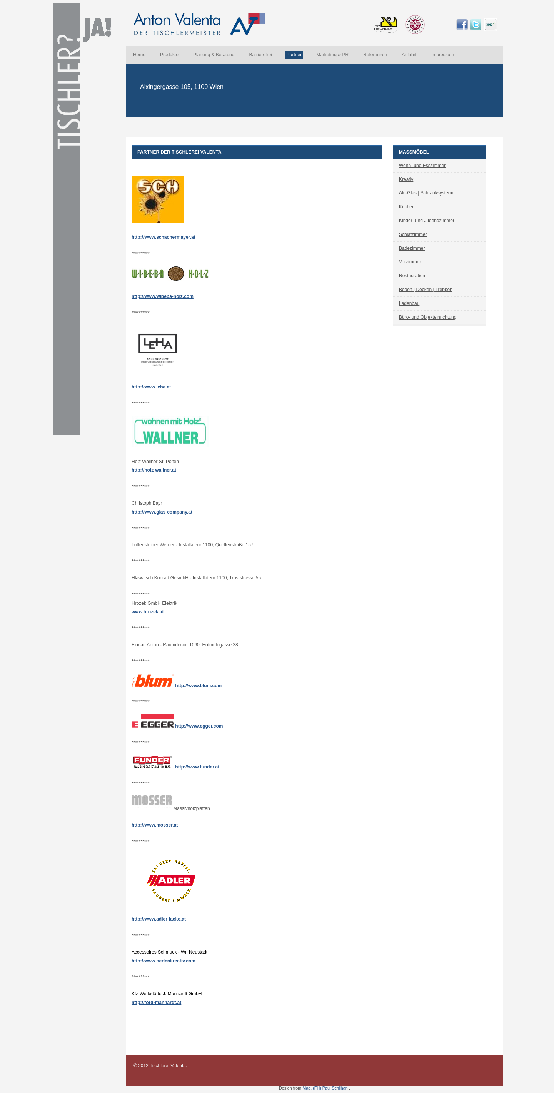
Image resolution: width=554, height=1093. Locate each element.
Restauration (412, 275)
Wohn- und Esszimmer (422, 165)
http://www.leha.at (151, 387)
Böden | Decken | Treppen (425, 289)
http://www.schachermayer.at (163, 237)
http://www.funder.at (197, 767)
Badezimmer (412, 248)
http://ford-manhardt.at (156, 1002)
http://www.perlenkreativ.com (163, 961)
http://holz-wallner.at (154, 470)
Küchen (407, 206)
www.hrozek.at (148, 611)
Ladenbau (409, 303)
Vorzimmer (410, 261)
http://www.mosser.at (155, 825)
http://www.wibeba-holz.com (163, 296)
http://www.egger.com (199, 726)
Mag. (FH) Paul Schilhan (325, 1088)
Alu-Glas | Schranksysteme (427, 193)
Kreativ (406, 179)
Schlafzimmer (413, 234)
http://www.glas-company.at (162, 512)
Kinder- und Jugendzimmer (426, 220)
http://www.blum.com (198, 685)
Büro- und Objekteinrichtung (427, 317)
